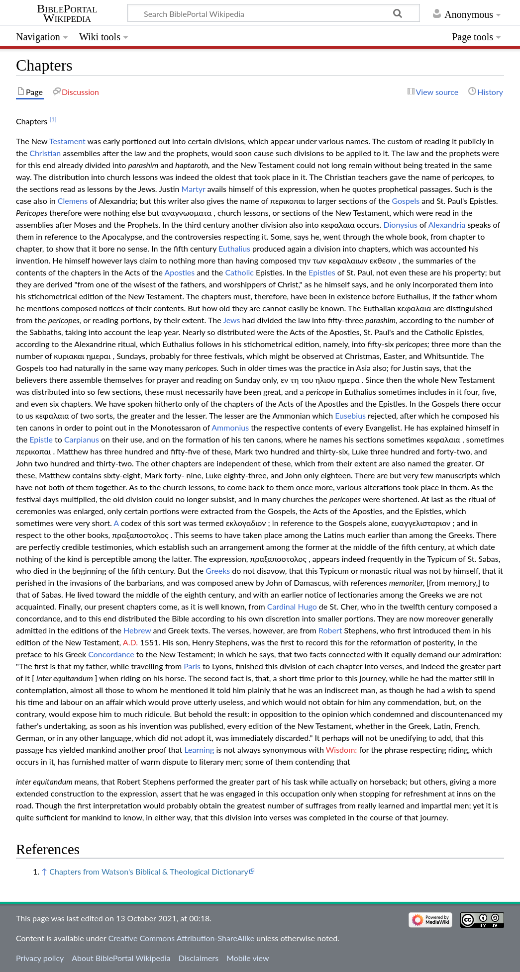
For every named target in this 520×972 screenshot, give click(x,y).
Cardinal (281, 606)
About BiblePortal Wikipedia (121, 958)
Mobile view (247, 958)
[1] (52, 119)
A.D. (130, 642)
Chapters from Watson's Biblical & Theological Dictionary (148, 871)
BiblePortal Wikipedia (67, 13)
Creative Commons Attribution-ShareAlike (181, 938)
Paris (192, 666)
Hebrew (137, 630)
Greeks (218, 570)
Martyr (194, 188)
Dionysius (400, 224)
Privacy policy (40, 958)
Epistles (322, 272)
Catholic (239, 272)
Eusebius (350, 415)
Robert (330, 630)
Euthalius (234, 248)
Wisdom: (341, 749)
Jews (231, 320)
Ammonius (230, 427)
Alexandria (446, 224)
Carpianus (81, 439)
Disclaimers (198, 958)
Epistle (41, 439)
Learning (199, 749)
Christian (45, 153)
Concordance (111, 654)
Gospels (405, 200)
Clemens (73, 200)
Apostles (179, 272)
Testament (67, 141)
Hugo (307, 606)
